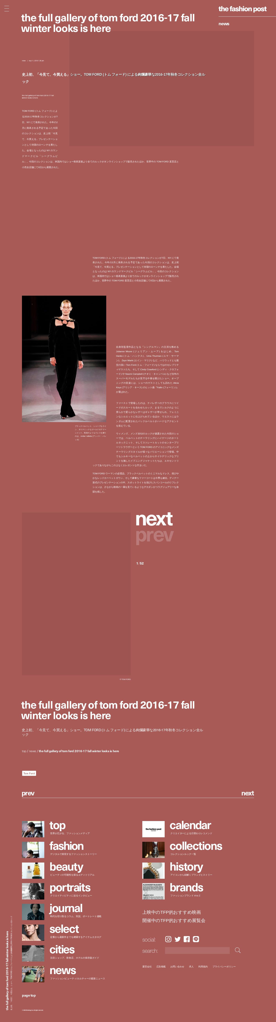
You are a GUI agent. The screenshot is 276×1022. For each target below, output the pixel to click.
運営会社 (147, 966)
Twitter (178, 939)
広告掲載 (161, 966)
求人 (191, 966)
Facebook (187, 939)
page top (29, 995)
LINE (196, 939)
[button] (157, 517)
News (224, 23)
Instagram (168, 939)
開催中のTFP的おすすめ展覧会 (173, 920)
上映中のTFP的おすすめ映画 (171, 912)
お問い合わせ (177, 966)
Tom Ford (29, 773)
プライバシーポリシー (224, 966)
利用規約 (203, 966)
